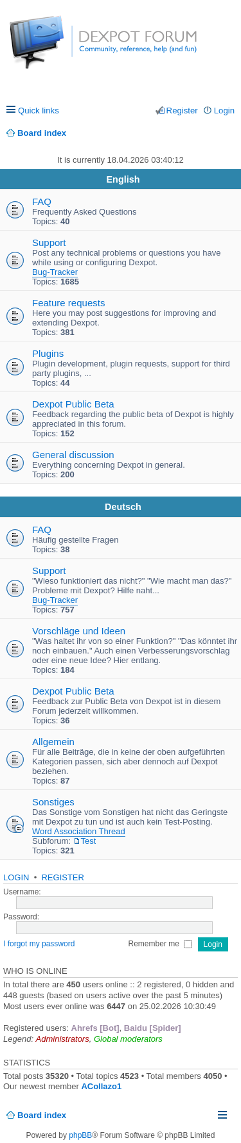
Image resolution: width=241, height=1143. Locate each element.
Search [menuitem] (230, 133)
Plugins (48, 353)
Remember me (161, 943)
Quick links (38, 110)
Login (16, 877)
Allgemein (53, 741)
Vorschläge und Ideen (78, 630)
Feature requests (68, 302)
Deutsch (123, 507)
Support (49, 242)
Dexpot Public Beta (73, 404)
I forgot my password (39, 943)
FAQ (41, 201)
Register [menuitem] (182, 110)
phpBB (80, 1135)
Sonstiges (53, 801)
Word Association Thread (78, 831)
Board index (41, 1115)
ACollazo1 (101, 1086)
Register (62, 877)
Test (88, 841)
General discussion (73, 454)
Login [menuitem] (224, 110)
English (123, 179)
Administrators (62, 1039)
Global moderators (128, 1039)
